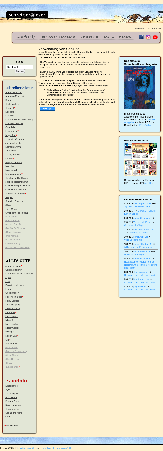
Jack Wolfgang (12, 304)
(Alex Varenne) (12, 220)
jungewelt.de (139, 286)
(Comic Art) (11, 216)
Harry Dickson (12, 301)
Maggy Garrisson (13, 162)
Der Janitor (10, 112)
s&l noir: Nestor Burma (16, 182)
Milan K (9, 320)
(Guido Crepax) (13, 232)
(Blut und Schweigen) (16, 351)
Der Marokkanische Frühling (19, 119)
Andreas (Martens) (14, 96)
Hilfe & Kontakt (154, 28)
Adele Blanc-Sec (13, 92)
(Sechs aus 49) (12, 239)
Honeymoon (11, 131)
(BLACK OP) (11, 347)
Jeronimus (10, 150)
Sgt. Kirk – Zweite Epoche (137, 206)
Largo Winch (11, 316)
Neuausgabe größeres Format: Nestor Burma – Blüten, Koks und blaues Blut (140, 264)
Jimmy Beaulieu (13, 154)
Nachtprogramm (13, 174)
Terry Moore (11, 209)
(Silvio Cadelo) (12, 243)
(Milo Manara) (12, 236)
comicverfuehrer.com (143, 229)
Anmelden (140, 28)
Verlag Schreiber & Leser (27, 448)
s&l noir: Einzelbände (15, 189)
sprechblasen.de (141, 218)
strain (8, 416)
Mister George (12, 328)
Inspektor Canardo (14, 139)
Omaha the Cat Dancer (16, 178)
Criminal (9, 108)
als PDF (148, 183)
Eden (8, 289)
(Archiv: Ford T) (13, 224)
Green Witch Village (134, 225)
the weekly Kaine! (142, 244)
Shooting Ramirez (14, 201)
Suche (19, 61)
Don (7, 281)
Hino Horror (11, 397)
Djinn (8, 277)
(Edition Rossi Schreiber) (17, 247)
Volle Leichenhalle (133, 240)
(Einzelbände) (12, 367)
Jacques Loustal (13, 143)
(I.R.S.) (9, 363)
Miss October (12, 324)
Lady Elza (10, 312)
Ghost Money (12, 293)
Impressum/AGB (64, 448)
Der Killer (10, 115)
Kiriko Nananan (13, 405)
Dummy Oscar (12, 401)
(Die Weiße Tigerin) (15, 228)
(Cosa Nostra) (12, 355)
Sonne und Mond (13, 413)
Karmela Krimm (13, 147)
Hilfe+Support (48, 448)
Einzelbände (11, 386)
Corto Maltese (12, 104)
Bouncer (9, 100)
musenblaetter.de (141, 251)
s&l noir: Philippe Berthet (17, 185)
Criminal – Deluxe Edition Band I (140, 275)
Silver (8, 205)
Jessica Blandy (12, 308)
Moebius (9, 166)
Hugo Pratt (10, 135)
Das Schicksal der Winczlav (19, 273)
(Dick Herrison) (12, 359)
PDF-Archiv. (145, 125)
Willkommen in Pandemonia (138, 247)
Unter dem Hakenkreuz (16, 213)
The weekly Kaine (142, 222)
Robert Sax (11, 336)
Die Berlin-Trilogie (14, 123)
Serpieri (9, 197)
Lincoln (9, 158)
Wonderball (11, 343)
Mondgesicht (11, 170)
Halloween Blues (13, 297)
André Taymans (13, 266)
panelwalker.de (140, 237)
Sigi (7, 340)
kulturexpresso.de (142, 203)
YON (7, 390)
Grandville (10, 127)
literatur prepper (141, 279)
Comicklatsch (140, 272)
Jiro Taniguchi (12, 393)
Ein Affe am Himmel (15, 285)
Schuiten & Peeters (15, 193)
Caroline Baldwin (13, 270)
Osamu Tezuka (12, 409)
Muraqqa (9, 331)
